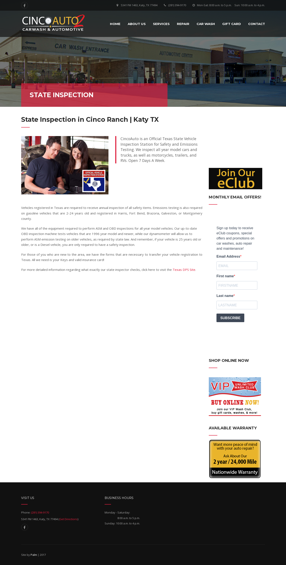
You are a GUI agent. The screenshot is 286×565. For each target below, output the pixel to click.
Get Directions (68, 519)
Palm (34, 555)
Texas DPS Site (184, 269)
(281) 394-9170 (177, 5)
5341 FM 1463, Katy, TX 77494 (139, 5)
